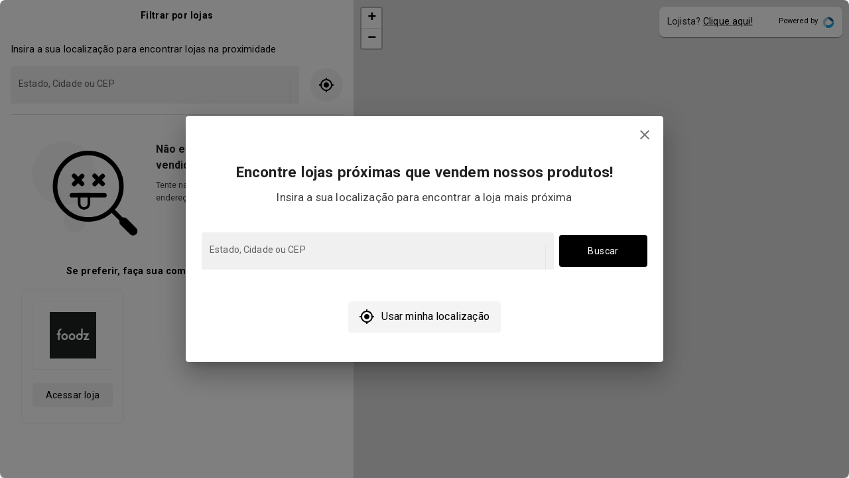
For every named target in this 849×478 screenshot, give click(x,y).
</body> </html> (424, 239)
